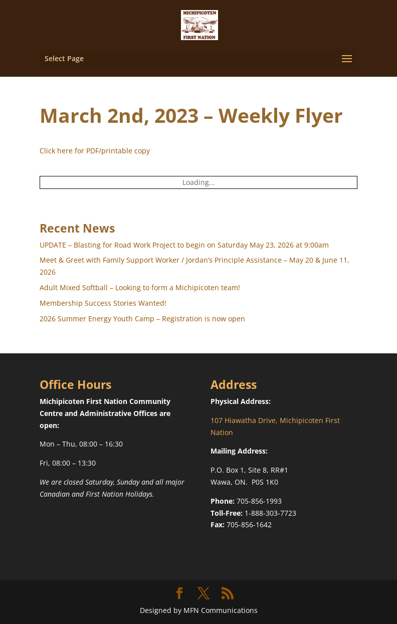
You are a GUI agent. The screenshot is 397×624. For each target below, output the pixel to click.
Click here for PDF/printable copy (95, 150)
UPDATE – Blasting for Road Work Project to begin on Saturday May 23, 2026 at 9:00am (184, 245)
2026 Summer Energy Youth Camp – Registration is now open (142, 318)
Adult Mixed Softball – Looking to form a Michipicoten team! (140, 287)
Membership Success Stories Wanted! (103, 303)
